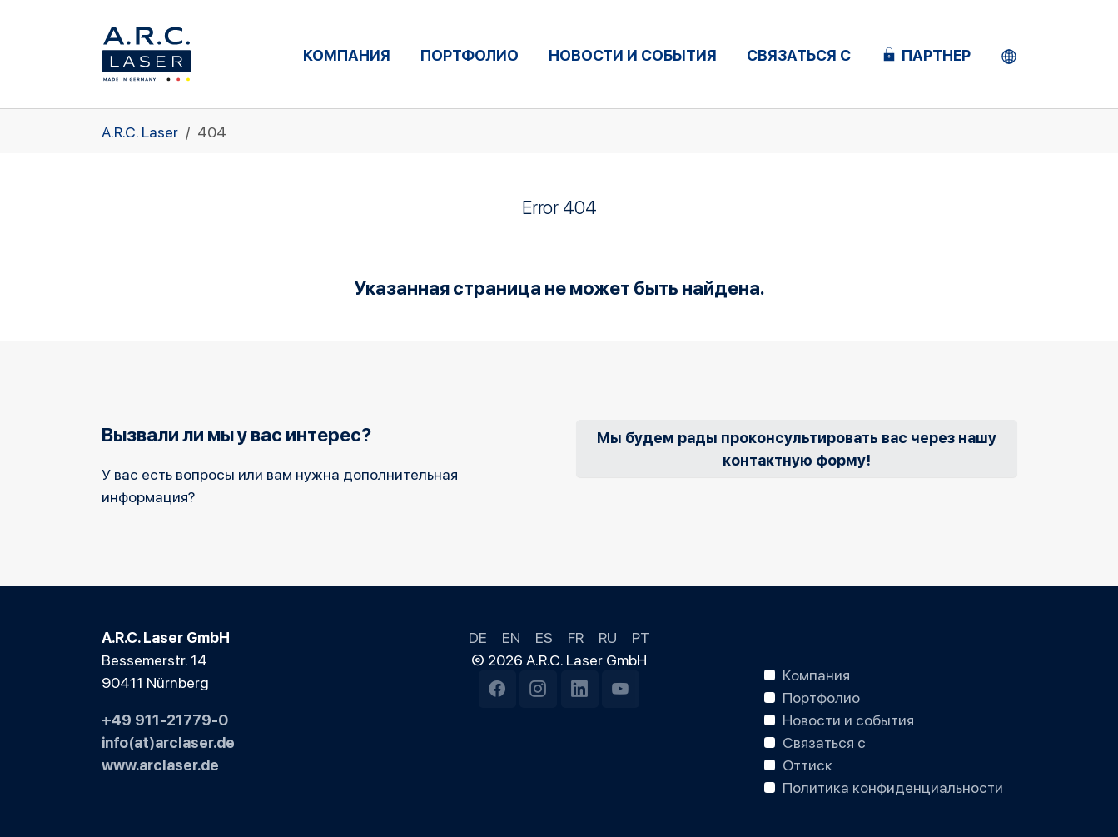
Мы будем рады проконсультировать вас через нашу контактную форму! (796, 448)
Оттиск (807, 764)
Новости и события (848, 719)
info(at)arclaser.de (168, 741)
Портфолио (821, 696)
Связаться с (824, 741)
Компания (816, 674)
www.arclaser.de (160, 764)
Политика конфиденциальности (893, 786)
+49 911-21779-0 (165, 719)
